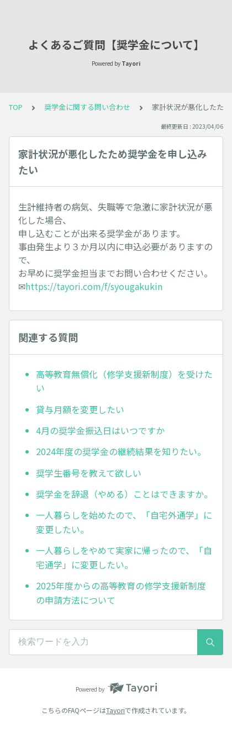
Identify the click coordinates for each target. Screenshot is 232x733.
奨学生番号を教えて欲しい (88, 472)
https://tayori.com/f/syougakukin (93, 286)
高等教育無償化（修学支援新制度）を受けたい (124, 381)
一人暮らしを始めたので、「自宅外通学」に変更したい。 (124, 522)
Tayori (115, 710)
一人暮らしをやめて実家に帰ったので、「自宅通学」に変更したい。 (124, 557)
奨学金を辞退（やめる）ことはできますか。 (124, 493)
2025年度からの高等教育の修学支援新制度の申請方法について (121, 593)
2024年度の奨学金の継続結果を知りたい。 (121, 451)
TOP (16, 107)
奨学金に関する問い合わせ (87, 107)
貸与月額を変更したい (80, 409)
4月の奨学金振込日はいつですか (100, 430)
